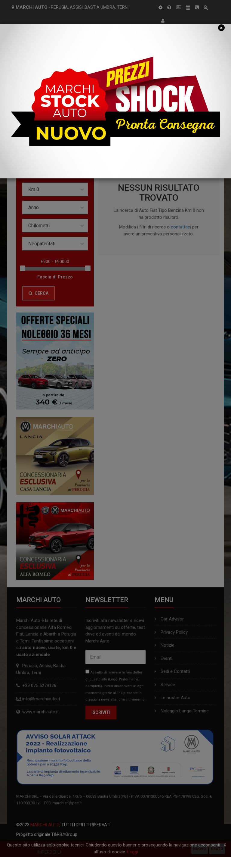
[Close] (221, 27)
